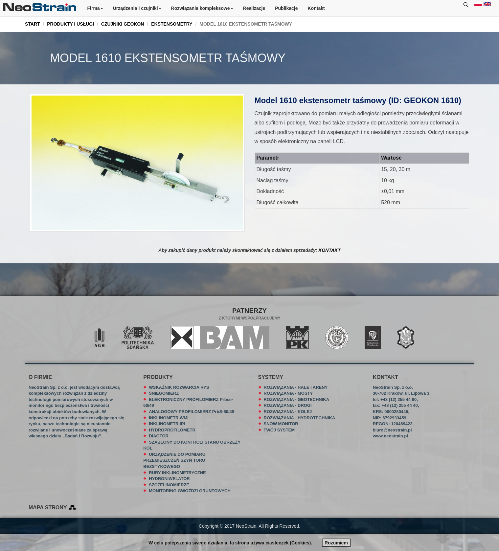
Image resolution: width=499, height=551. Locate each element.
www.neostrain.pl (390, 435)
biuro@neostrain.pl (392, 430)
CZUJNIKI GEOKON (122, 24)
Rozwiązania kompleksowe (202, 8)
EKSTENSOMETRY (172, 24)
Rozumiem (336, 542)
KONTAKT (329, 250)
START (32, 24)
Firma (95, 8)
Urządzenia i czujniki (137, 8)
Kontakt (316, 8)
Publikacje (286, 8)
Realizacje (254, 8)
